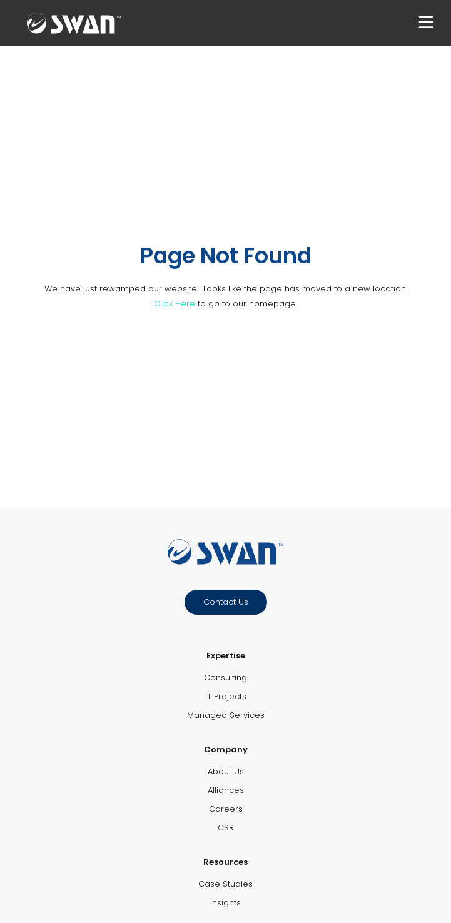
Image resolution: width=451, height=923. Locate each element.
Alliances (226, 790)
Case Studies (225, 884)
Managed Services (226, 715)
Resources (225, 862)
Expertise (225, 656)
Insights (225, 903)
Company (226, 749)
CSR (226, 828)
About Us (226, 771)
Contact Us (225, 602)
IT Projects (225, 696)
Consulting (225, 677)
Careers (226, 809)
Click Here (174, 304)
